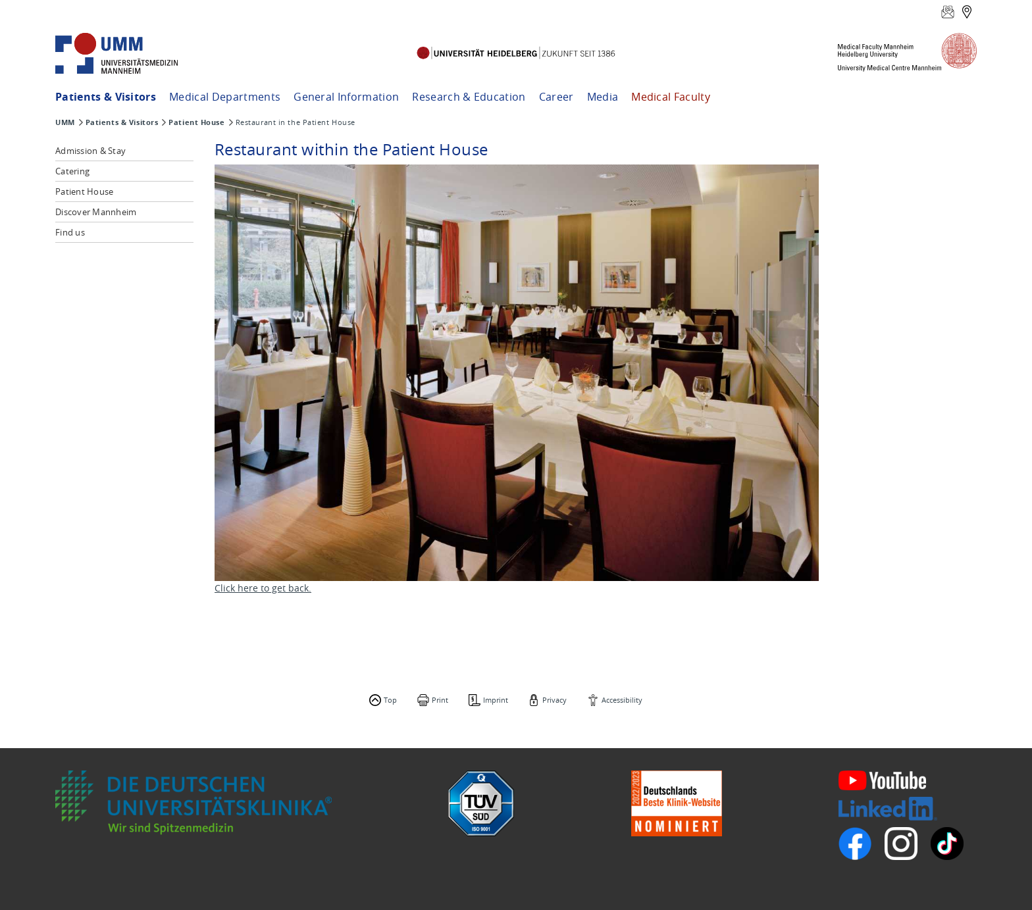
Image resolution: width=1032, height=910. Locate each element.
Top (390, 700)
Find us (70, 232)
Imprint (495, 700)
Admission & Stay (90, 151)
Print (440, 700)
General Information (346, 96)
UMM (65, 122)
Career (556, 96)
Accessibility (622, 700)
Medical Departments (224, 96)
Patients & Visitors (105, 96)
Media (603, 96)
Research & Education (468, 96)
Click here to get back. (263, 588)
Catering (72, 171)
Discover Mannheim (95, 212)
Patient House (196, 122)
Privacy (554, 700)
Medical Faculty (670, 96)
